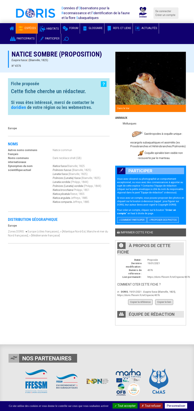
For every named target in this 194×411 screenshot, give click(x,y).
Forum (70, 28)
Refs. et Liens (118, 28)
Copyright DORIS (166, 204)
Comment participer (132, 220)
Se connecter (163, 11)
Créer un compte (165, 15)
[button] (66, 39)
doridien (18, 107)
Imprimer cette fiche (135, 232)
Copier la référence (140, 302)
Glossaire (92, 28)
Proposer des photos (163, 220)
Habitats (49, 28)
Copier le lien (164, 302)
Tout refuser (151, 406)
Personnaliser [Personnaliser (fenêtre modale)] (176, 406)
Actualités (145, 28)
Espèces (26, 28)
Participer (48, 38)
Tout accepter (125, 406)
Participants (22, 38)
